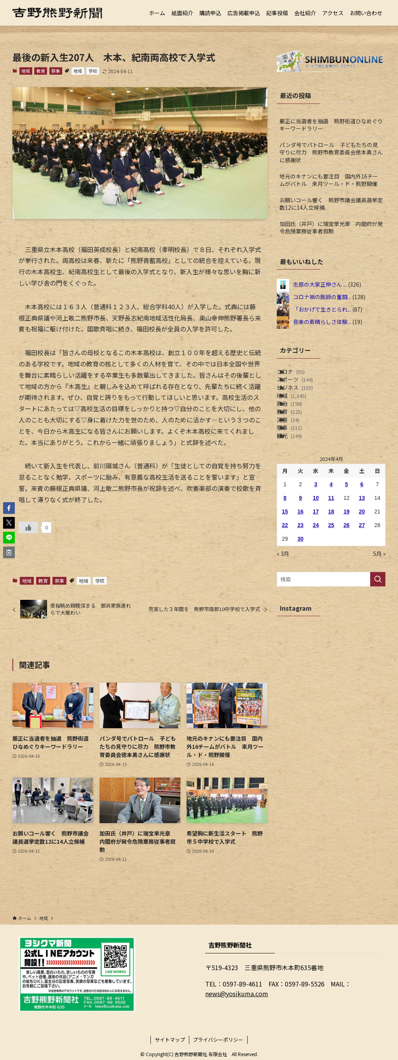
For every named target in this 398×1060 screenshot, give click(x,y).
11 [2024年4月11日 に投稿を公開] (331, 571)
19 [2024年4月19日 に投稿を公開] (347, 585)
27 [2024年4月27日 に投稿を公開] (362, 599)
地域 (25, 71)
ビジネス (304, 408)
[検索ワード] (331, 652)
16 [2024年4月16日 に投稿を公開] (300, 585)
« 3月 (283, 627)
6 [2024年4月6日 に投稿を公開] (361, 558)
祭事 (55, 71)
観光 (299, 505)
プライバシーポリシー (218, 1039)
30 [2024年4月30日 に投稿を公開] (300, 612)
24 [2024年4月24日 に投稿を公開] (316, 599)
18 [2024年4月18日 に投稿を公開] (331, 585)
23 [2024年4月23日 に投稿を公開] (300, 599)
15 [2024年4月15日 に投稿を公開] (285, 585)
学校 (93, 71)
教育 (41, 71)
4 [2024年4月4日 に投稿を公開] (331, 558)
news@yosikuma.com (236, 993)
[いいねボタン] (28, 527)
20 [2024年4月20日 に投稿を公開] (362, 585)
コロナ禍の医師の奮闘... (322, 297)
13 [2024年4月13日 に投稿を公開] (362, 571)
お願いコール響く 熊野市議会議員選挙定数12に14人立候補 (331, 204)
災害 (297, 473)
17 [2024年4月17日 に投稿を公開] (316, 585)
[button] (9, 508)
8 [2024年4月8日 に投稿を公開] (284, 571)
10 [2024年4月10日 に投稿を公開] (316, 571)
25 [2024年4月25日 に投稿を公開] (331, 599)
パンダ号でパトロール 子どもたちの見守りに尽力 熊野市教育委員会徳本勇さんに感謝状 (331, 152)
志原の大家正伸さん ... (320, 284)
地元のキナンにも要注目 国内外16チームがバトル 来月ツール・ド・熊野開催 (328, 180)
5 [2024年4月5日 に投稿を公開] (346, 558)
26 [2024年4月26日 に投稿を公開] (347, 599)
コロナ (300, 375)
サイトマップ (170, 1039)
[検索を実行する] (378, 652)
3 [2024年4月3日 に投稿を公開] (316, 558)
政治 (299, 440)
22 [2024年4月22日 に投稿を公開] (285, 599)
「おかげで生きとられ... (322, 309)
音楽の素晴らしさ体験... (322, 322)
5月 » (379, 627)
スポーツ (304, 392)
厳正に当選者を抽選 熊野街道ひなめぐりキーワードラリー (331, 125)
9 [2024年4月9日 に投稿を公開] (300, 571)
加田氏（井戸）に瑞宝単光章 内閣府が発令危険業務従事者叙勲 (331, 227)
